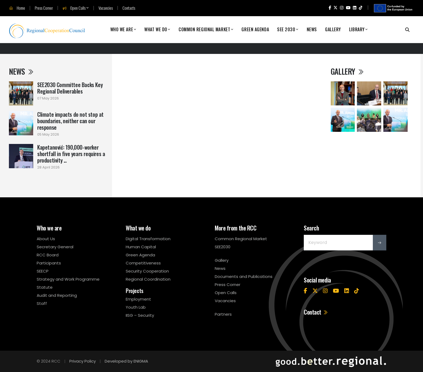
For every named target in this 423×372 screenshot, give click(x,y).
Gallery (333, 29)
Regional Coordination (148, 279)
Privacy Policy (82, 361)
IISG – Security (140, 315)
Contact (316, 311)
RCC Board (48, 255)
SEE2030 (222, 247)
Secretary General (55, 247)
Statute (45, 287)
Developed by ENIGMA (126, 361)
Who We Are (121, 29)
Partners (223, 314)
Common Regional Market (204, 29)
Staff (42, 303)
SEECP (43, 271)
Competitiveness (143, 263)
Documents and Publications (243, 276)
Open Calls (74, 8)
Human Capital (141, 247)
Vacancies (105, 8)
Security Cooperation (147, 271)
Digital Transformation (148, 239)
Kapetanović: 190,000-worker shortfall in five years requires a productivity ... (71, 153)
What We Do (155, 29)
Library (357, 29)
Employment (138, 299)
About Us (46, 239)
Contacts (128, 8)
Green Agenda (255, 29)
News (312, 29)
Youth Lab (136, 307)
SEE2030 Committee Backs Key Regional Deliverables (70, 88)
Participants (49, 263)
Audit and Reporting (57, 295)
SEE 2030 (286, 29)
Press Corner (44, 8)
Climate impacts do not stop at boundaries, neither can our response (70, 120)
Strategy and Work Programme (68, 279)
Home (17, 8)
